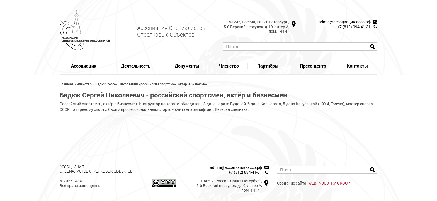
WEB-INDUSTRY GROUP (329, 183)
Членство (229, 66)
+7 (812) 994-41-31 (354, 26)
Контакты (357, 66)
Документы (187, 66)
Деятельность (135, 66)
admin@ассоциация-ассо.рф (345, 22)
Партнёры (267, 66)
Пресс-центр (313, 66)
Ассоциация (83, 66)
